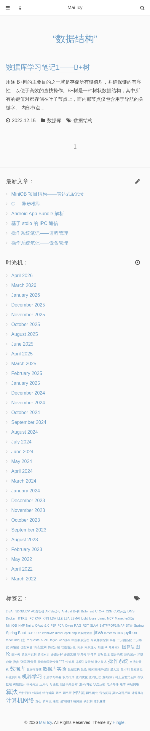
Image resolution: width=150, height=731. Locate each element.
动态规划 (40, 647)
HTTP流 (22, 618)
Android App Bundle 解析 (37, 213)
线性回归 (25, 693)
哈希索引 (115, 647)
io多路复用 (85, 633)
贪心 (38, 701)
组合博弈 (48, 693)
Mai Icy (45, 722)
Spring (139, 625)
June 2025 (22, 344)
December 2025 (28, 304)
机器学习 (32, 676)
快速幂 (70, 661)
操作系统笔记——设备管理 (39, 242)
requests (33, 640)
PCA (61, 625)
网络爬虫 (92, 693)
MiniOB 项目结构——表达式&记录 (47, 194)
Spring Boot (16, 633)
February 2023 (26, 549)
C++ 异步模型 (26, 203)
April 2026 (22, 275)
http (74, 633)
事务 (113, 640)
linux (120, 633)
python (131, 632)
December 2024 (28, 392)
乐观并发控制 (99, 640)
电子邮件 (113, 684)
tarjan (54, 640)
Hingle (119, 722)
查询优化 (82, 677)
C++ (102, 611)
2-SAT (10, 611)
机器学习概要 (52, 677)
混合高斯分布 (69, 684)
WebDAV (48, 633)
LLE (60, 618)
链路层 (77, 701)
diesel (59, 633)
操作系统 (118, 661)
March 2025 (23, 363)
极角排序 (68, 677)
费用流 (47, 701)
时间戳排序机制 (98, 669)
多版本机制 (29, 654)
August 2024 (24, 432)
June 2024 (22, 451)
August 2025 (24, 334)
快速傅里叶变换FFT (51, 661)
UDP (37, 633)
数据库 (54, 120)
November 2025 (28, 314)
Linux (102, 618)
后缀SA (103, 647)
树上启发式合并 (125, 677)
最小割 (125, 669)
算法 (12, 692)
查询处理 (95, 677)
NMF (21, 625)
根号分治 (32, 684)
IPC (31, 618)
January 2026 (25, 295)
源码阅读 (85, 684)
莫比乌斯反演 (121, 693)
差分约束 (117, 654)
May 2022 (21, 559)
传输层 (14, 647)
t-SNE (45, 640)
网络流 (79, 692)
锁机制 (88, 701)
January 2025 (25, 383)
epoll (67, 633)
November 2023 (28, 510)
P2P (53, 625)
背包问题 (105, 693)
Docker (10, 618)
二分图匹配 (124, 640)
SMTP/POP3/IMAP (112, 625)
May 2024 (21, 461)
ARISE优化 (52, 611)
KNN (46, 618)
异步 (16, 661)
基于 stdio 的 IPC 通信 (34, 223)
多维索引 (44, 654)
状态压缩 (99, 684)
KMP (38, 618)
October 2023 (25, 520)
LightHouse (88, 618)
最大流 (114, 669)
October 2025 (25, 324)
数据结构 (83, 120)
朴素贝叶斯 (13, 677)
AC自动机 (37, 611)
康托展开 (130, 654)
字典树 (81, 654)
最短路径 (137, 669)
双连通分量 (68, 647)
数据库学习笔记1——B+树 (48, 67)
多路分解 (57, 654)
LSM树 (75, 618)
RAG (78, 625)
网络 (59, 693)
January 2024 (25, 490)
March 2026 (23, 285)
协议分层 (54, 647)
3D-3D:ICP (22, 611)
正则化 (43, 684)
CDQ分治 (120, 611)
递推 (56, 701)
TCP (30, 633)
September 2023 (28, 529)
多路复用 (70, 654)
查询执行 (108, 677)
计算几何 (137, 693)
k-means (110, 633)
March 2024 (23, 480)
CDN (109, 611)
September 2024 (28, 422)
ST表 (129, 625)
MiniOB (11, 625)
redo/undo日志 (15, 640)
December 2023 (28, 500)
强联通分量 (28, 661)
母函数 (54, 684)
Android (67, 611)
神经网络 (133, 684)
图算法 (128, 646)
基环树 (15, 654)
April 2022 (22, 569)
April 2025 (22, 353)
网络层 (67, 693)
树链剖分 (19, 684)
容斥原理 (104, 654)
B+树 (76, 611)
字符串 (91, 654)
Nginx (30, 625)
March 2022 (23, 578)
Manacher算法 (124, 618)
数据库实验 (54, 668)
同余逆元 (90, 647)
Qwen (69, 625)
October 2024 (25, 412)
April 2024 (22, 471)
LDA (53, 618)
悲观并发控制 (85, 661)
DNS (131, 611)
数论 (84, 669)
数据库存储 (34, 669)
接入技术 (101, 661)
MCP (110, 618)
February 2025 (26, 373)
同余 (80, 647)
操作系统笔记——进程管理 (39, 233)
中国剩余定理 (80, 640)
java (98, 632)
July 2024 (21, 441)
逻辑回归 (66, 701)
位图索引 (26, 647)
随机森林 (100, 701)
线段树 (36, 693)
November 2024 (28, 402)
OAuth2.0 (42, 625)
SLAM (94, 625)
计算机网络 (20, 700)
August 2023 (24, 539)
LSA (67, 618)
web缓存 (64, 640)
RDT (86, 625)
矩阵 (123, 684)
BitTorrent (87, 611)
